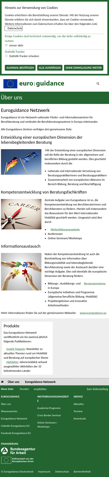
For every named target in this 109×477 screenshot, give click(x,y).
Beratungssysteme (95, 283)
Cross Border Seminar (49, 415)
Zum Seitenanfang (97, 389)
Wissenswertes (9, 411)
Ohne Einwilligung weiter (84, 68)
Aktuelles (79, 404)
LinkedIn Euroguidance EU (15, 426)
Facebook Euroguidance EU (16, 433)
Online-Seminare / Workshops (47, 424)
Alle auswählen (50, 68)
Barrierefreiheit (82, 471)
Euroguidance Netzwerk (40, 382)
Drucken (24, 389)
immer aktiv (16, 45)
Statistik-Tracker (15, 52)
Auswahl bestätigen (20, 68)
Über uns (11, 97)
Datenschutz (15, 28)
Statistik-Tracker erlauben (24, 56)
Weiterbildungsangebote (65, 229)
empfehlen (40, 389)
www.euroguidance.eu (93, 313)
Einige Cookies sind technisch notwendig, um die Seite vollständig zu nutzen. (48, 38)
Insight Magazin (15, 349)
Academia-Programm (49, 408)
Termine (78, 411)
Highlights (12, 362)
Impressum (44, 471)
